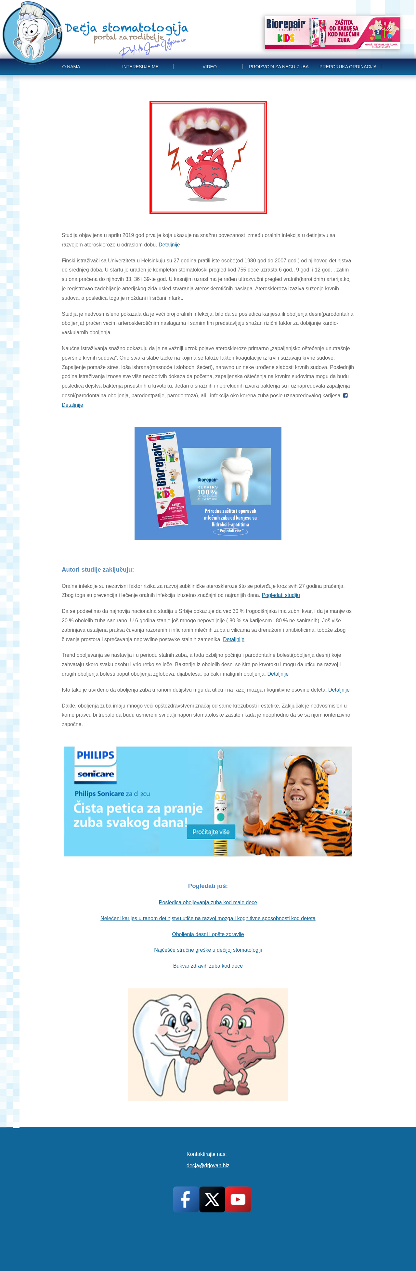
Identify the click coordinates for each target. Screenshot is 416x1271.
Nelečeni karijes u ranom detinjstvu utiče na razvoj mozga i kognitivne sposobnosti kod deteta (208, 918)
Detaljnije (169, 244)
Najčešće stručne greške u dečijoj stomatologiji (208, 950)
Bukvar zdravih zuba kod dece (208, 966)
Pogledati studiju (281, 595)
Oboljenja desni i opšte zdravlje (208, 934)
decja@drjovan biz (208, 1165)
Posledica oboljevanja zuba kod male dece (208, 902)
